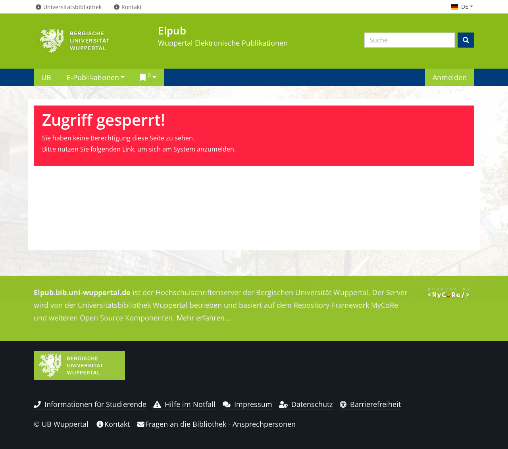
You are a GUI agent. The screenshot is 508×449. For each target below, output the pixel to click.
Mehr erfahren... (204, 317)
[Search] (409, 40)
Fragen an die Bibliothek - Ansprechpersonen (216, 424)
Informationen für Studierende (90, 404)
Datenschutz (306, 404)
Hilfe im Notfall (184, 404)
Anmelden (450, 77)
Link (128, 149)
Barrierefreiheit (370, 404)
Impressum (247, 404)
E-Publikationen (93, 77)
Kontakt (113, 424)
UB (46, 77)
